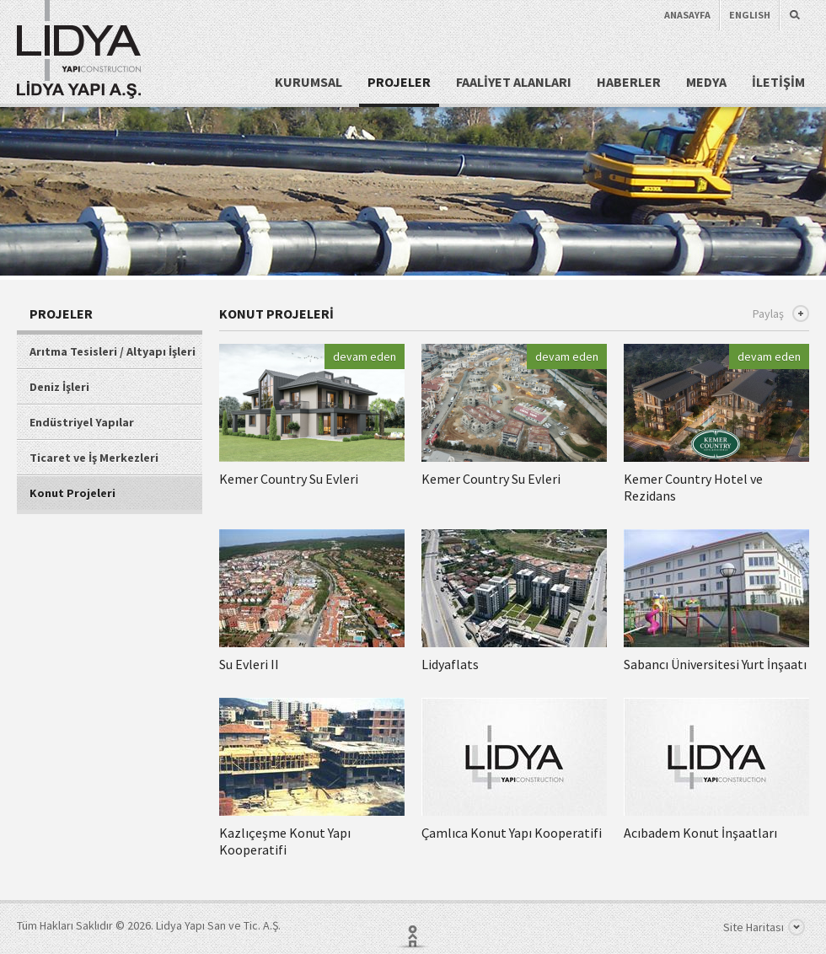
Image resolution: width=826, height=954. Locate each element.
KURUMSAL (308, 81)
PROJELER (399, 81)
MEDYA (706, 81)
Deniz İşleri (59, 386)
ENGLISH (749, 14)
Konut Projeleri (72, 493)
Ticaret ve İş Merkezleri (94, 457)
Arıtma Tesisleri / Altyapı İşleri (113, 351)
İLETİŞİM (778, 81)
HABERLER (629, 81)
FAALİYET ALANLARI (513, 81)
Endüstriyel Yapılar (82, 422)
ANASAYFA (687, 14)
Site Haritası (764, 927)
